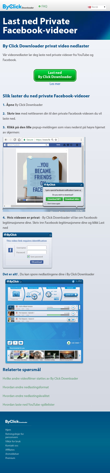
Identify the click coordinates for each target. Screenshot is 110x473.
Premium (10, 458)
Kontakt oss (11, 445)
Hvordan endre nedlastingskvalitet (26, 396)
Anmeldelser (12, 454)
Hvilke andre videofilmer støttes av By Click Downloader (40, 378)
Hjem (8, 430)
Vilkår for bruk (13, 441)
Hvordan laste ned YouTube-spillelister (29, 405)
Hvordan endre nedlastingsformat (26, 387)
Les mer (55, 84)
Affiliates (10, 450)
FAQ (44, 6)
